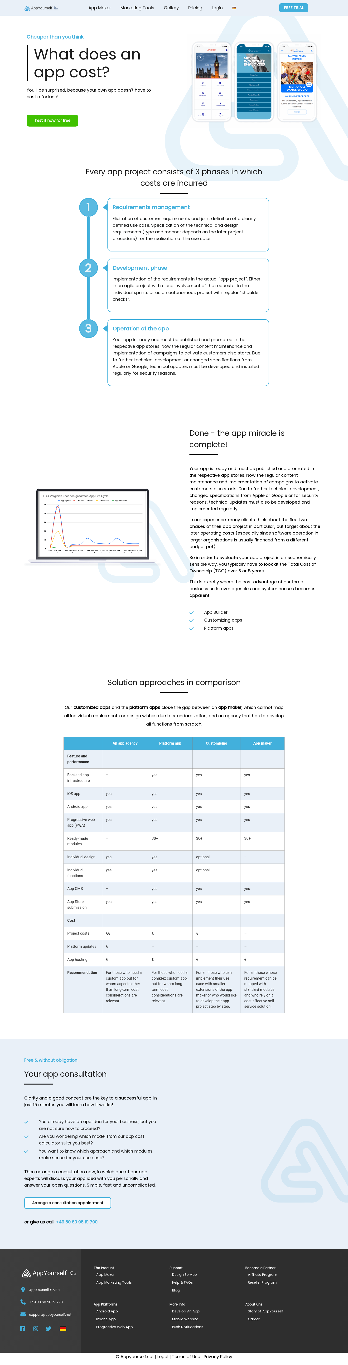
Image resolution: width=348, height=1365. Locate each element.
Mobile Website (185, 1318)
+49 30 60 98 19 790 (76, 1222)
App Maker (99, 8)
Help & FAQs (182, 1282)
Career (254, 1318)
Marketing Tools (137, 8)
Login (217, 8)
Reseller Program (263, 1282)
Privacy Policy (218, 1357)
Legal (162, 1357)
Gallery (171, 8)
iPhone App (106, 1318)
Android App (107, 1311)
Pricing (195, 8)
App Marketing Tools (114, 1282)
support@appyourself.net (50, 1314)
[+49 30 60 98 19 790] (23, 1301)
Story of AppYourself (266, 1311)
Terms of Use (186, 1357)
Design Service (185, 1274)
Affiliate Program (263, 1274)
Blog (176, 1290)
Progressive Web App (115, 1326)
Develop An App (186, 1311)
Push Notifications (188, 1326)
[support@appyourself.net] (23, 1314)
